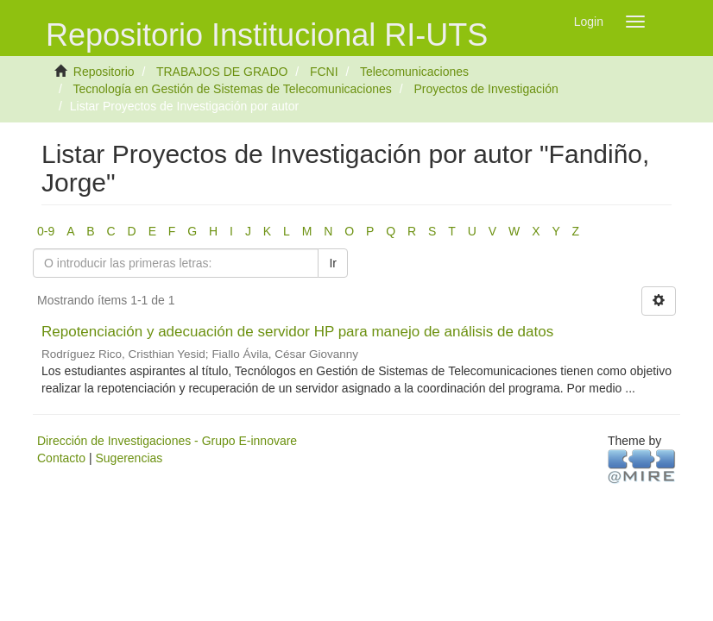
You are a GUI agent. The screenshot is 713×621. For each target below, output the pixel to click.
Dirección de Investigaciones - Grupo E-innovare (167, 441)
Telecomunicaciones (414, 71)
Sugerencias (128, 458)
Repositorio (104, 71)
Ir (333, 263)
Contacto (61, 458)
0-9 (45, 231)
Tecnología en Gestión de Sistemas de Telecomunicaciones (232, 89)
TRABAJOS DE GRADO (221, 71)
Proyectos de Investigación (485, 89)
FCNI (324, 71)
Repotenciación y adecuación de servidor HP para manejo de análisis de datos (297, 331)
